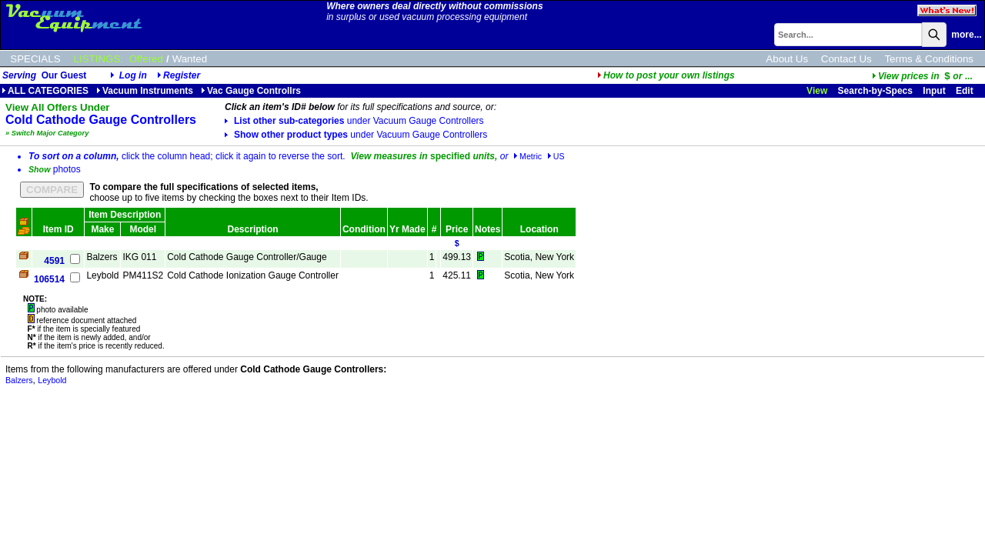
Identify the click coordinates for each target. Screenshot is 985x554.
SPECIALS (35, 59)
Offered (146, 59)
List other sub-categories (354, 120)
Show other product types (356, 134)
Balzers (19, 380)
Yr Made (407, 229)
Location (539, 229)
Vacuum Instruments (144, 90)
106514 (49, 279)
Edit (966, 90)
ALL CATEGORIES (45, 90)
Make (102, 229)
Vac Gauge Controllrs (251, 90)
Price (457, 229)
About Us (787, 59)
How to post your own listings (666, 75)
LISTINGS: (98, 59)
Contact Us (846, 59)
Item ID (58, 229)
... (922, 76)
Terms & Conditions (928, 59)
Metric (527, 156)
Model (142, 229)
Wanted (189, 59)
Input (934, 90)
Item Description (124, 214)
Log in (133, 75)
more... (966, 34)
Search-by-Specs (875, 90)
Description (253, 229)
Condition (364, 229)
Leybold (52, 380)
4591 (54, 260)
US (556, 156)
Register (181, 75)
